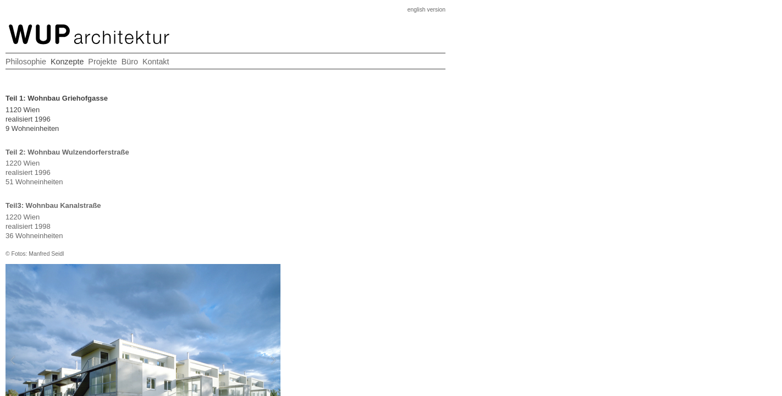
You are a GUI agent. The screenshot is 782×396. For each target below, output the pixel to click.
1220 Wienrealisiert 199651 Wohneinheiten (96, 166)
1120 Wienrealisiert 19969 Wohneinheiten (96, 113)
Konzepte (323, 48)
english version (448, 15)
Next (398, 162)
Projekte (368, 48)
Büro (404, 48)
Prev (261, 162)
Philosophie (273, 48)
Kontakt (440, 48)
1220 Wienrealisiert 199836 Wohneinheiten (96, 229)
